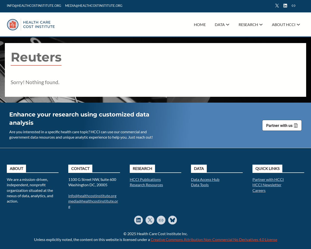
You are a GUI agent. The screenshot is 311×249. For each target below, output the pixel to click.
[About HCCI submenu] (298, 25)
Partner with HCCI (268, 179)
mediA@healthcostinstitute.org (93, 6)
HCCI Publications (145, 179)
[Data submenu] (228, 25)
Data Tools (200, 184)
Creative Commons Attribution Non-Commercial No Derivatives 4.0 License (214, 239)
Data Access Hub (205, 179)
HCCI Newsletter (266, 184)
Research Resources (146, 184)
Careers (259, 190)
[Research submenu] (261, 25)
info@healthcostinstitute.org (34, 6)
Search (302, 6)
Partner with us (279, 125)
